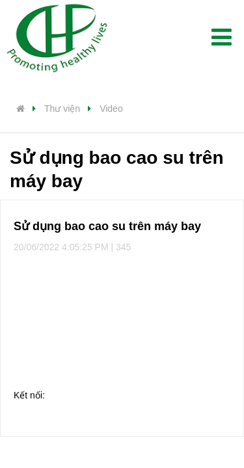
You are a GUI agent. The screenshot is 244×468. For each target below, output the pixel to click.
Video (111, 108)
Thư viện (62, 108)
